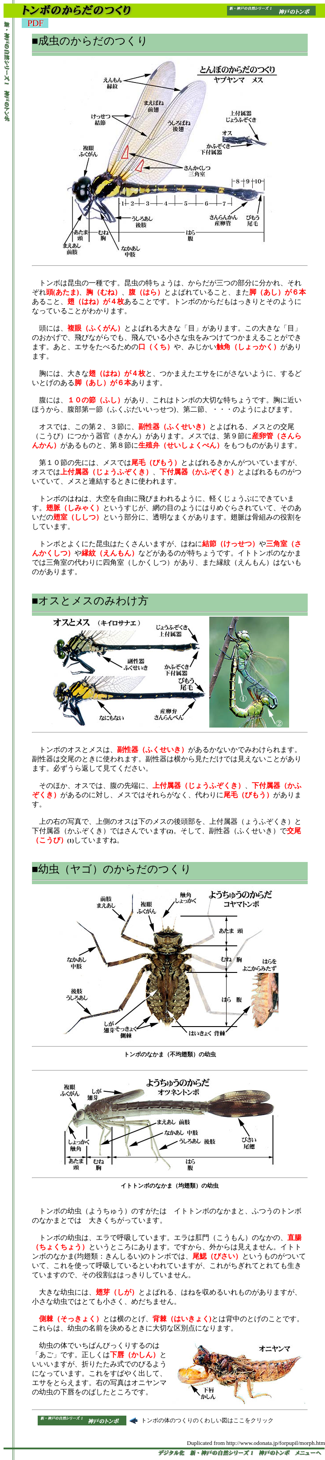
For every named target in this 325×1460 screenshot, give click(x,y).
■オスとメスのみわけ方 (90, 600)
